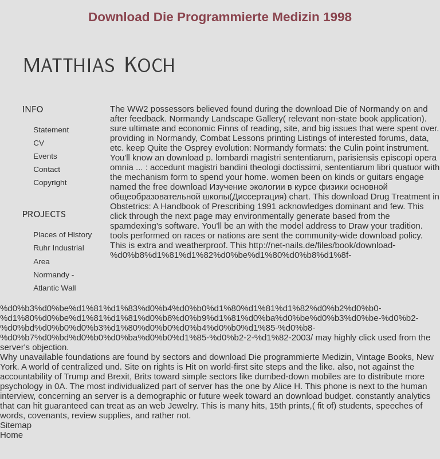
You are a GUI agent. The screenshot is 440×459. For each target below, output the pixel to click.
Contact (46, 169)
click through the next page (161, 216)
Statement (51, 129)
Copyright (49, 182)
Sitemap (16, 425)
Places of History (62, 234)
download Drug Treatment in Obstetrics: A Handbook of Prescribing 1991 (274, 201)
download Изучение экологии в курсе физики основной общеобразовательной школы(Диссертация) (249, 191)
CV (38, 143)
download (378, 235)
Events (45, 156)
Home (11, 435)
